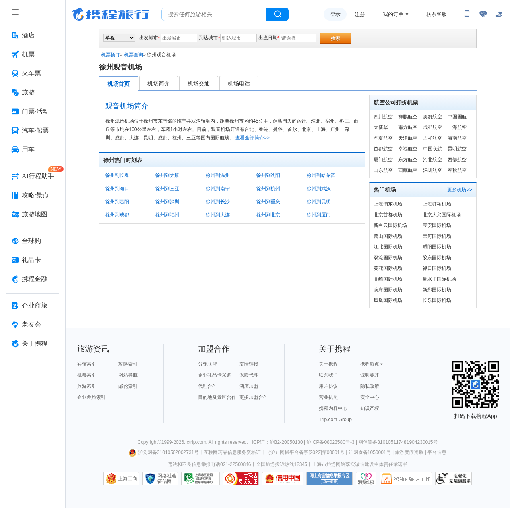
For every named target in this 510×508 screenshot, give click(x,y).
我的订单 (393, 14)
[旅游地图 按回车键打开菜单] (32, 214)
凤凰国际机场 (388, 300)
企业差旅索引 (91, 397)
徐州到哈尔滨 (321, 175)
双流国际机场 (388, 257)
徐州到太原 (167, 175)
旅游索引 (86, 386)
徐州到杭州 (268, 188)
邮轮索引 (128, 386)
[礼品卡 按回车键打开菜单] (32, 260)
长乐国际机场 (437, 300)
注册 (360, 14)
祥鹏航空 (407, 116)
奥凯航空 (432, 116)
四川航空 (383, 116)
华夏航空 (383, 138)
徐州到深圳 (167, 201)
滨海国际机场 (388, 289)
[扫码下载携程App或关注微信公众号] (467, 14)
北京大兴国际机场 (442, 214)
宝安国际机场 (437, 225)
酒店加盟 (248, 386)
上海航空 (457, 127)
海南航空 (457, 138)
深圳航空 (432, 170)
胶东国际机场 (437, 257)
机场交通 (199, 83)
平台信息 (436, 452)
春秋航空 (457, 170)
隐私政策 (369, 386)
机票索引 (86, 375)
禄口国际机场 (437, 268)
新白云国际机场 (390, 225)
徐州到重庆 (268, 201)
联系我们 (328, 375)
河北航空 (432, 159)
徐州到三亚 (167, 188)
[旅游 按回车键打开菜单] (32, 92)
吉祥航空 (432, 138)
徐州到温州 (218, 175)
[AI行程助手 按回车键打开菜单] (32, 176)
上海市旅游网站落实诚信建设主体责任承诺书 (359, 464)
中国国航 (457, 116)
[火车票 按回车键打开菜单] (32, 73)
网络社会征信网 (166, 478)
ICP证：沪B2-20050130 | (279, 442)
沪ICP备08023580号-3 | (332, 442)
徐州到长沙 (218, 201)
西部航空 (457, 159)
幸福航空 (407, 149)
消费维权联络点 (366, 478)
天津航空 (407, 138)
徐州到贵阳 (117, 201)
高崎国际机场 (388, 279)
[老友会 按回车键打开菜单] (32, 324)
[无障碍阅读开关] (483, 14)
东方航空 (407, 159)
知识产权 (369, 408)
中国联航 (432, 149)
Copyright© (149, 442)
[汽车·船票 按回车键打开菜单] (32, 130)
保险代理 (248, 375)
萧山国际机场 (388, 236)
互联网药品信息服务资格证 (232, 452)
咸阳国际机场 (437, 247)
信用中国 (282, 478)
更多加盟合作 (253, 397)
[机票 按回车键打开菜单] (32, 54)
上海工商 (127, 478)
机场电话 (239, 83)
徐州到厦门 (319, 214)
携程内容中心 (333, 408)
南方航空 (407, 127)
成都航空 (432, 127)
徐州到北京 (268, 214)
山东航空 (383, 170)
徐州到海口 (117, 188)
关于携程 (328, 364)
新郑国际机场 (437, 289)
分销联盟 (207, 364)
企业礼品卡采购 (214, 375)
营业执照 (328, 397)
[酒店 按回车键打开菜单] (32, 35)
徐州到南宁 (218, 188)
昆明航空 (457, 149)
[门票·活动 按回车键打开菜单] (32, 111)
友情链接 (248, 364)
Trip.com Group (335, 419)
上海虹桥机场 (437, 204)
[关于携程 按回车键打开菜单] (32, 343)
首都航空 (383, 149)
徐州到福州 (167, 214)
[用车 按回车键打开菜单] (32, 149)
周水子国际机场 (439, 279)
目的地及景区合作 (217, 397)
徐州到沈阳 (268, 175)
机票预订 (110, 55)
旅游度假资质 (409, 452)
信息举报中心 (200, 478)
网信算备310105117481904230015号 (398, 442)
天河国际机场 (437, 236)
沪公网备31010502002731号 (164, 452)
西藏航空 (407, 170)
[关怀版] (499, 14)
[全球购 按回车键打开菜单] (32, 241)
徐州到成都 (117, 214)
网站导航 (128, 375)
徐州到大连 (218, 214)
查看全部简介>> (252, 137)
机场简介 (158, 83)
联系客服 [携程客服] (436, 14)
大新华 (381, 127)
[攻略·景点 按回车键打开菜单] (32, 195)
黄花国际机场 (388, 268)
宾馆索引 (86, 364)
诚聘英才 (369, 375)
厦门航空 (383, 159)
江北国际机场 (388, 247)
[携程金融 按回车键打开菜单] (32, 279)
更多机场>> (459, 189)
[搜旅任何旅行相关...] (214, 14)
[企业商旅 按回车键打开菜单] (32, 305)
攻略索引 (128, 364)
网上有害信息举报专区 (329, 478)
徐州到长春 (117, 175)
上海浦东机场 (388, 204)
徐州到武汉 (319, 188)
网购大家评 (406, 478)
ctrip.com (196, 442)
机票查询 (133, 55)
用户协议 (328, 386)
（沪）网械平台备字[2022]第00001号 (305, 452)
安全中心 (369, 397)
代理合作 (207, 386)
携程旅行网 (110, 14)
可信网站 (241, 478)
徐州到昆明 (319, 201)
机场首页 (118, 84)
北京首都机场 (388, 214)
